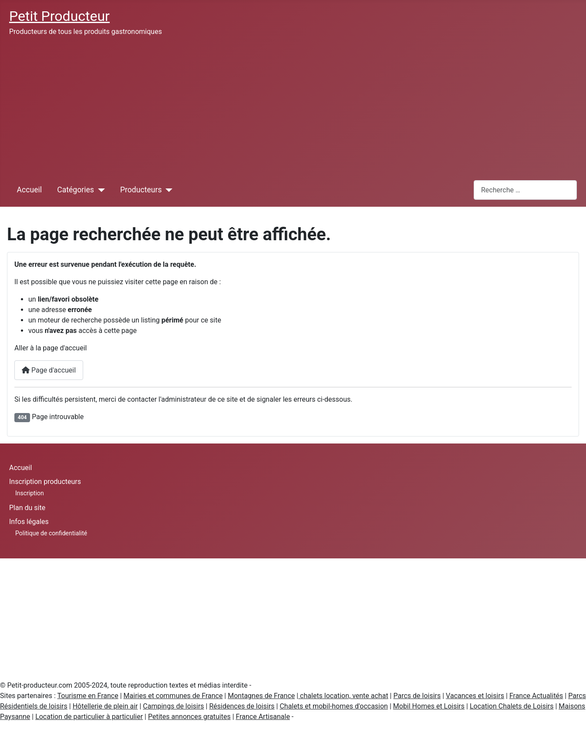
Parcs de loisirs (417, 696)
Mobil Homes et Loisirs (429, 706)
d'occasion (371, 706)
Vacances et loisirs (475, 696)
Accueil (29, 189)
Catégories (75, 189)
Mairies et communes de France (173, 696)
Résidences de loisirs (241, 706)
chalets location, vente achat (343, 696)
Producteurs (141, 189)
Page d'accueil (49, 370)
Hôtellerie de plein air (105, 706)
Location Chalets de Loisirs (512, 706)
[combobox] (525, 190)
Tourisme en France (87, 696)
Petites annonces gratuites (189, 716)
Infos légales (29, 521)
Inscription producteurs (45, 481)
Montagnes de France (261, 696)
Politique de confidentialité (51, 533)
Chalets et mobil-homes (317, 706)
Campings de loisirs (173, 706)
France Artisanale (263, 716)
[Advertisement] (293, 108)
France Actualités (536, 696)
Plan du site (27, 508)
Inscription (29, 493)
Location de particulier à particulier (89, 716)
